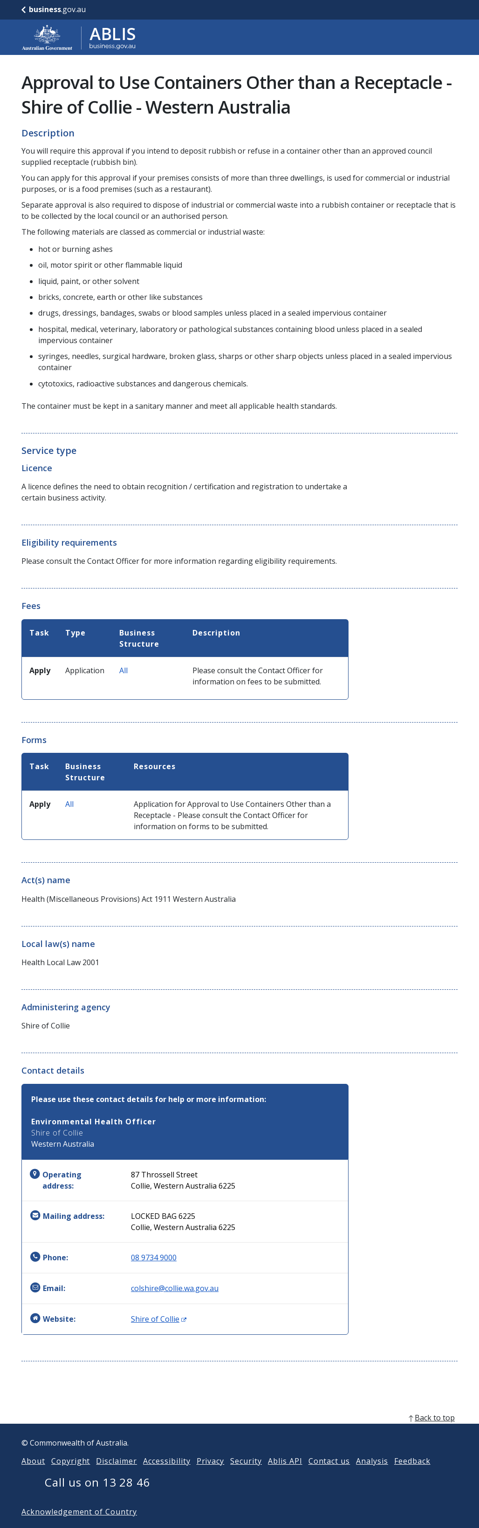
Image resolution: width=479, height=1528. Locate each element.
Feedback (412, 1476)
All (123, 670)
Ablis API (285, 1476)
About (33, 1476)
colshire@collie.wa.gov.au (175, 1288)
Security (246, 1476)
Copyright (70, 1476)
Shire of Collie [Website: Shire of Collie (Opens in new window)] (158, 1319)
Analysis (372, 1476)
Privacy (211, 1476)
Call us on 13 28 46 (98, 1497)
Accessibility (166, 1476)
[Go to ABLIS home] (78, 37)
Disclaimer (116, 1476)
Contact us (329, 1476)
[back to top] (239, 1433)
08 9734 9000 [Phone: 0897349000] (154, 1257)
